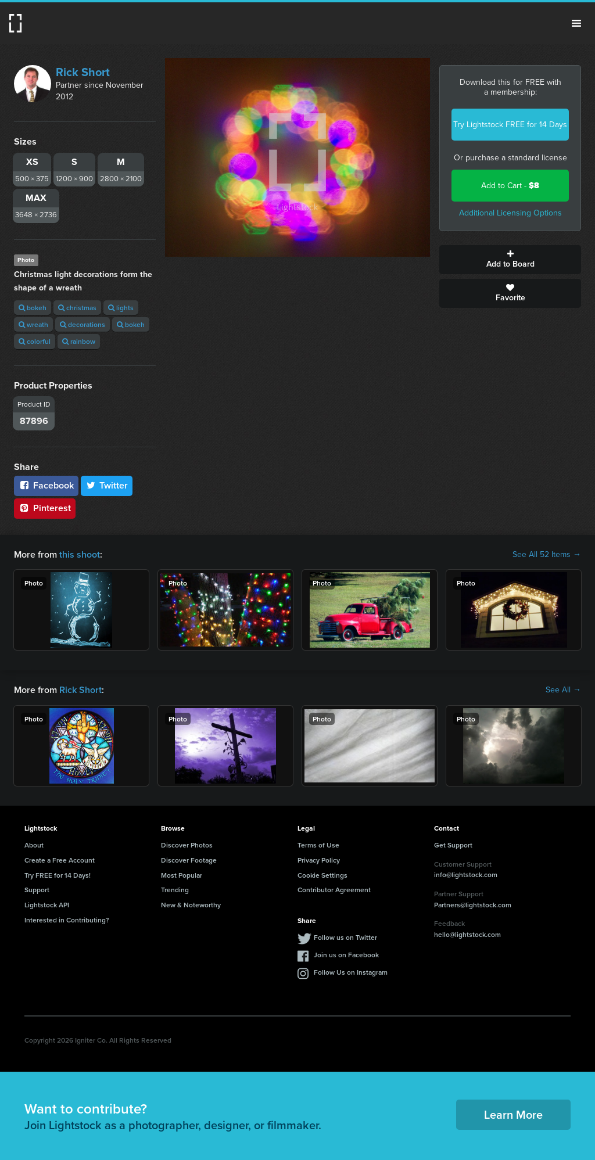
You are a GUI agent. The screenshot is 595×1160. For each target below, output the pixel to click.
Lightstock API (46, 905)
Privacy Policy (319, 860)
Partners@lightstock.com (472, 905)
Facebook (46, 485)
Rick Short (83, 72)
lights (121, 308)
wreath (33, 324)
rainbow (78, 341)
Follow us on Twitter (345, 937)
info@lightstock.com (465, 874)
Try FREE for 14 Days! (57, 875)
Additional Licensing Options (510, 213)
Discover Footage (189, 860)
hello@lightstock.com (467, 934)
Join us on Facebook (346, 955)
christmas (77, 308)
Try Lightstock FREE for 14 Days (510, 124)
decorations (82, 324)
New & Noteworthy (191, 905)
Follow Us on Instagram (351, 972)
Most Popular (181, 875)
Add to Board (510, 260)
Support (36, 890)
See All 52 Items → (546, 555)
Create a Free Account (59, 860)
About (34, 845)
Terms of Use (318, 845)
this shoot (79, 554)
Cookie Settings (322, 875)
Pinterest (45, 508)
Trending (175, 890)
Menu (576, 23)
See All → (563, 690)
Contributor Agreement (334, 890)
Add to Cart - (510, 185)
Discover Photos (187, 845)
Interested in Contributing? (66, 920)
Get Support (453, 845)
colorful (35, 341)
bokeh (32, 308)
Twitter (106, 485)
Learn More (513, 1114)
